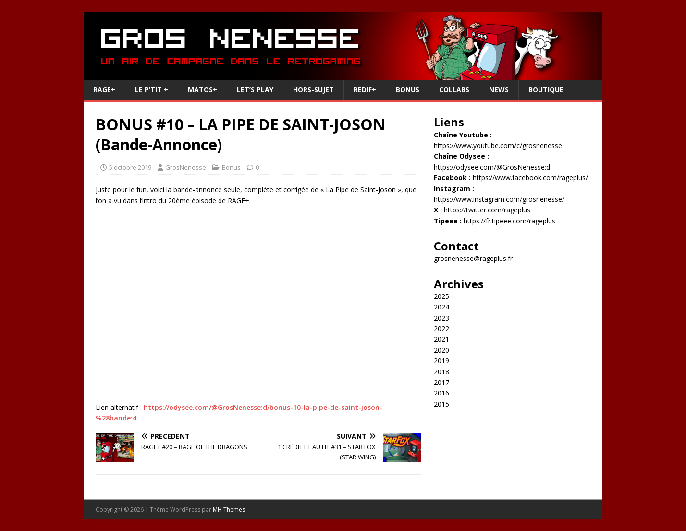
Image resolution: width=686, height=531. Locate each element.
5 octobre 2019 (130, 167)
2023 (441, 317)
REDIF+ (365, 89)
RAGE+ (104, 89)
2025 (441, 296)
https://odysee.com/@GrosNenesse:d (492, 167)
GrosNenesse (185, 167)
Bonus (407, 89)
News (499, 89)
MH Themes (229, 510)
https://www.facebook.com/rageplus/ (530, 177)
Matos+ (202, 89)
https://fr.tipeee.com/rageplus (509, 220)
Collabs (454, 89)
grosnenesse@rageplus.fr (473, 258)
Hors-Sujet (313, 89)
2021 (441, 339)
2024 (441, 306)
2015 (441, 403)
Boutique (546, 89)
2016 (441, 392)
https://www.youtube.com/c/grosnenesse (498, 145)
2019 (441, 360)
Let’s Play (255, 89)
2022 (441, 328)
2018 (441, 371)
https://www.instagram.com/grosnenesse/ (499, 199)
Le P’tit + (151, 89)
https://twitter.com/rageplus (487, 209)
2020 (441, 350)
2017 (441, 382)
